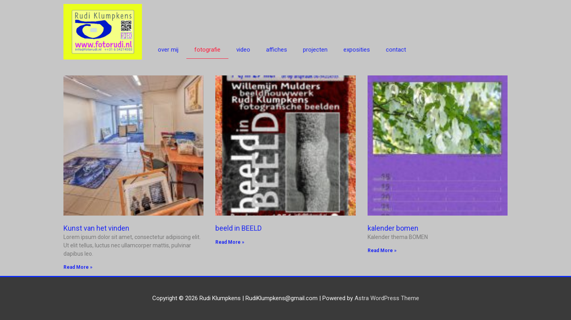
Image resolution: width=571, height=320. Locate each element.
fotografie (207, 49)
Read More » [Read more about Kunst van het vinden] (77, 267)
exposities (356, 49)
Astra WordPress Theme (386, 298)
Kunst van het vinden (96, 228)
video (243, 49)
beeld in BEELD (238, 228)
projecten (315, 49)
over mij (168, 49)
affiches (276, 49)
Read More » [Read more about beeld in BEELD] (229, 242)
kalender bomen (393, 228)
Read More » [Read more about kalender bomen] (382, 250)
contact (396, 49)
